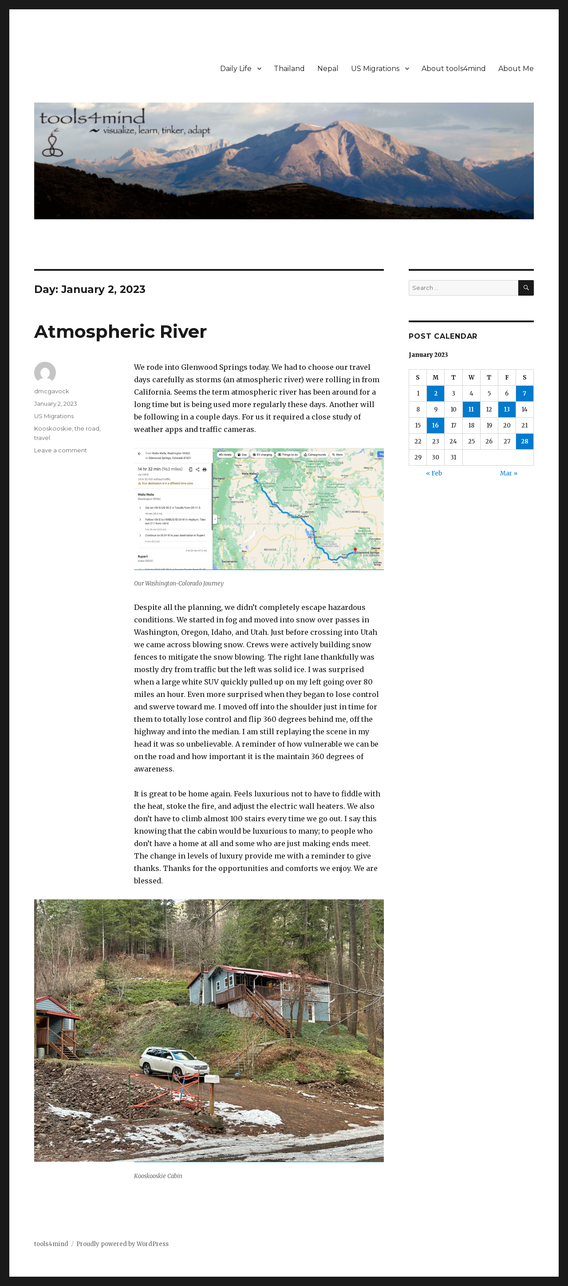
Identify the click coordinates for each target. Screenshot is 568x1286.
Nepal (328, 68)
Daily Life (236, 68)
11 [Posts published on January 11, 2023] (471, 409)
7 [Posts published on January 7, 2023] (524, 393)
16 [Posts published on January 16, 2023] (435, 425)
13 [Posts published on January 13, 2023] (507, 409)
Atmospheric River (120, 331)
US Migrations (375, 68)
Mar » (508, 473)
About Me (516, 68)
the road (87, 428)
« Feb (434, 473)
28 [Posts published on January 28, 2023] (525, 441)
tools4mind (51, 1244)
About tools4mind (454, 68)
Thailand (289, 68)
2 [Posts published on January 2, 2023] (436, 393)
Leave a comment (60, 450)
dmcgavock (51, 391)
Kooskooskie (53, 428)
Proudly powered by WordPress (122, 1244)
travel (42, 437)
